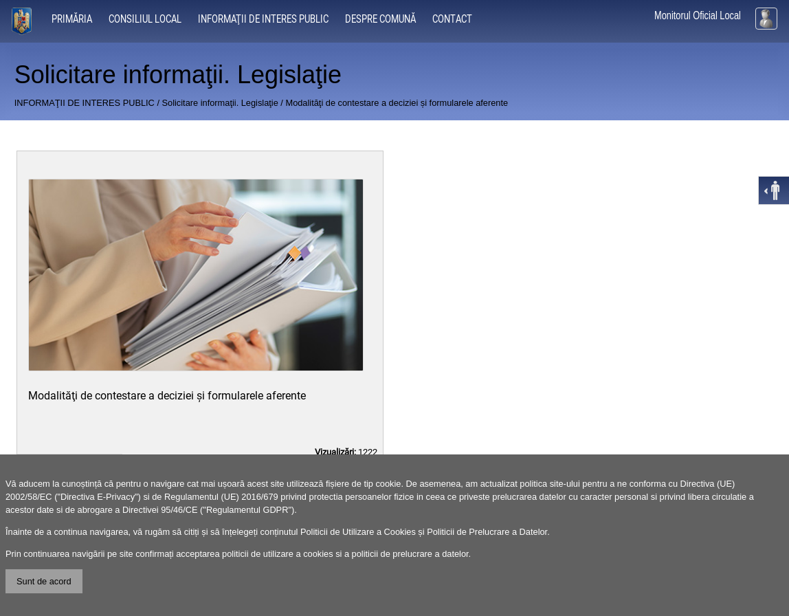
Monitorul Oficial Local (697, 15)
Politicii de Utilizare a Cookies (358, 532)
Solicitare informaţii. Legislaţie (220, 103)
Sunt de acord (43, 581)
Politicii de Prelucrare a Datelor (487, 532)
